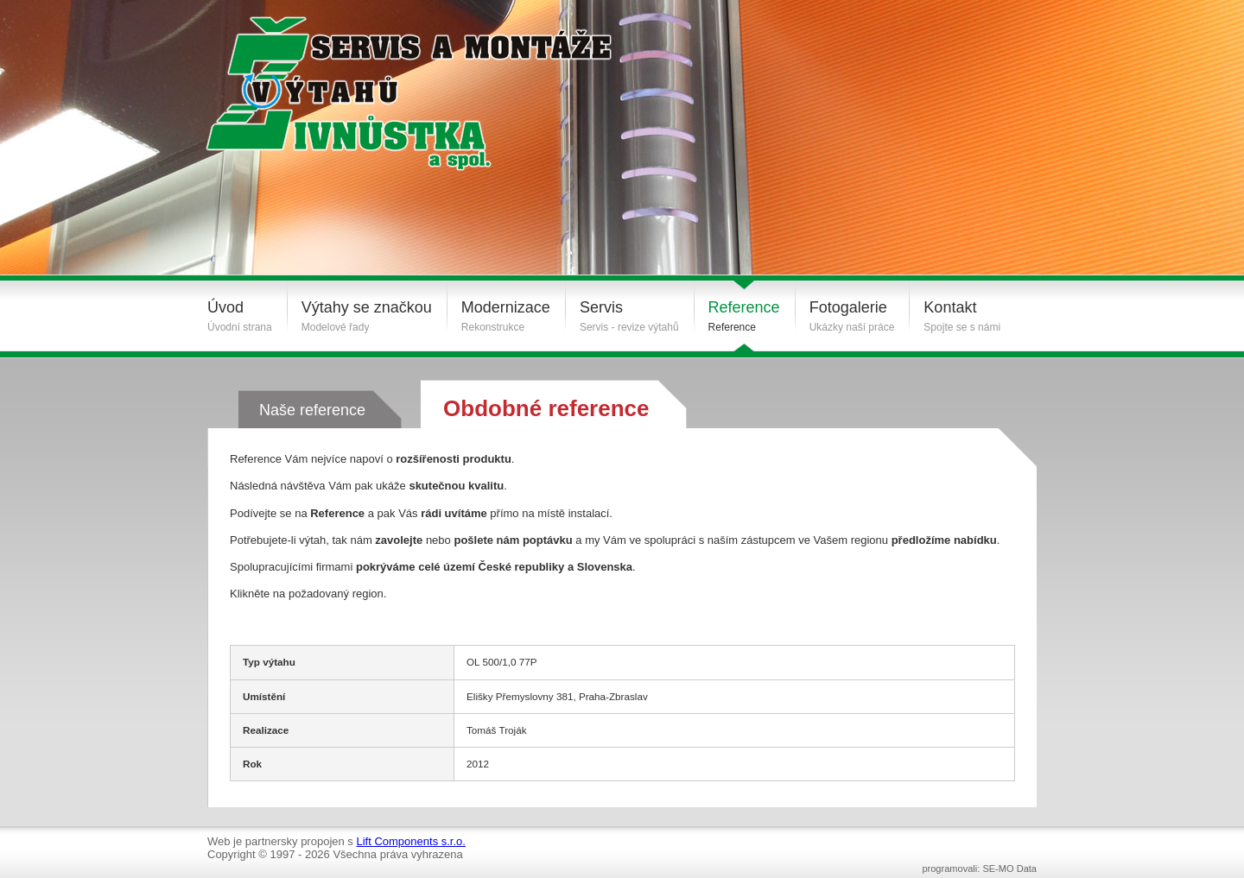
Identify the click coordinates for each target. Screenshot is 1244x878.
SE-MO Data (1009, 868)
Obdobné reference (546, 408)
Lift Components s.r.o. (410, 841)
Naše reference (312, 410)
